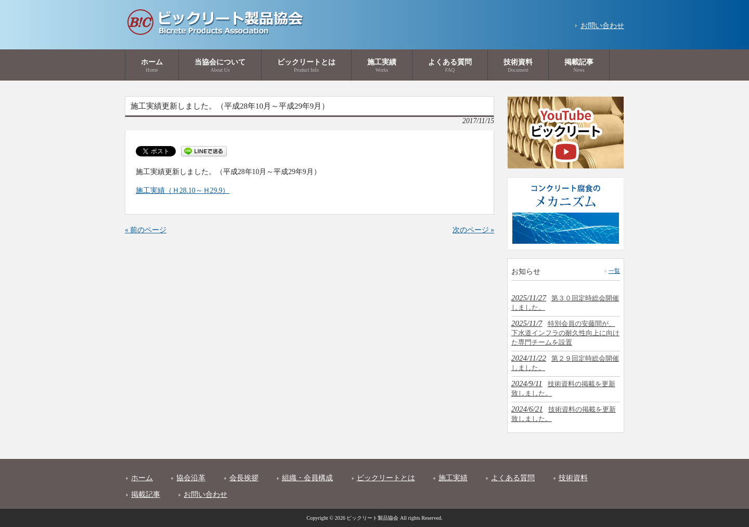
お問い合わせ (602, 26)
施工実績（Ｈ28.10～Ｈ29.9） (182, 190)
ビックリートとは (386, 478)
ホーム (142, 478)
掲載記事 (145, 494)
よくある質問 (513, 478)
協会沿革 (190, 478)
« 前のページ (145, 230)
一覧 (614, 271)
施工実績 (453, 478)
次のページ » (473, 230)
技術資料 (573, 478)
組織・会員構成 (307, 478)
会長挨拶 (244, 478)
